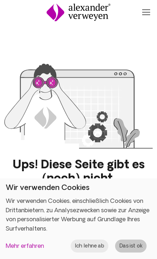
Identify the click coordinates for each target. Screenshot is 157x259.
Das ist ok (131, 246)
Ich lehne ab (89, 246)
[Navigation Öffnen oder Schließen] (145, 12)
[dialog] (78, 218)
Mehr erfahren (25, 245)
